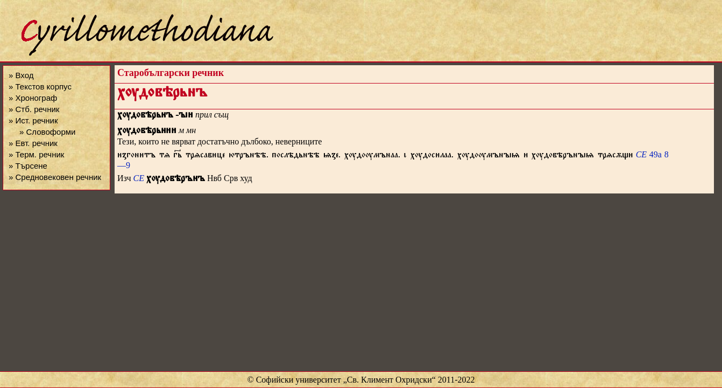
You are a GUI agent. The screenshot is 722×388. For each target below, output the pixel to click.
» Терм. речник (36, 154)
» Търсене (28, 165)
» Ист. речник (33, 120)
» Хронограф (33, 97)
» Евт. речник (33, 143)
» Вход (21, 75)
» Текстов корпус (40, 86)
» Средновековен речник (55, 177)
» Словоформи (47, 131)
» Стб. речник (34, 109)
